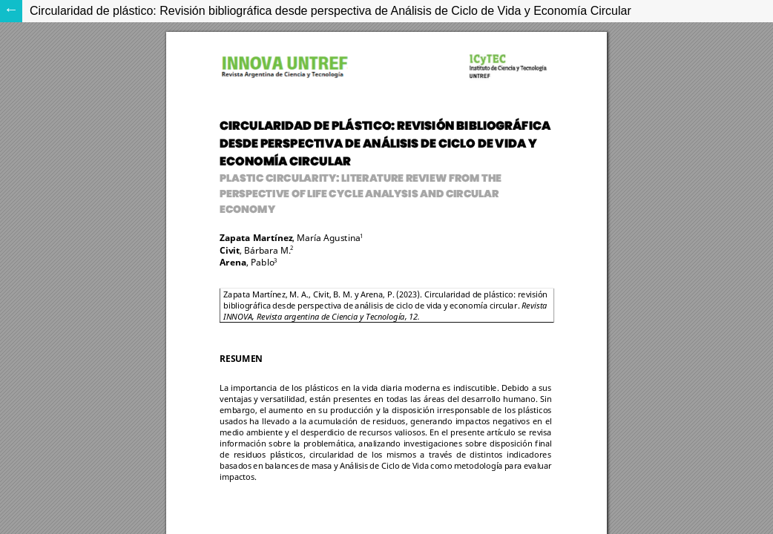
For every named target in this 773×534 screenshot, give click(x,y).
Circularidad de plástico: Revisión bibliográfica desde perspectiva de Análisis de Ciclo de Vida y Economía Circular (330, 10)
